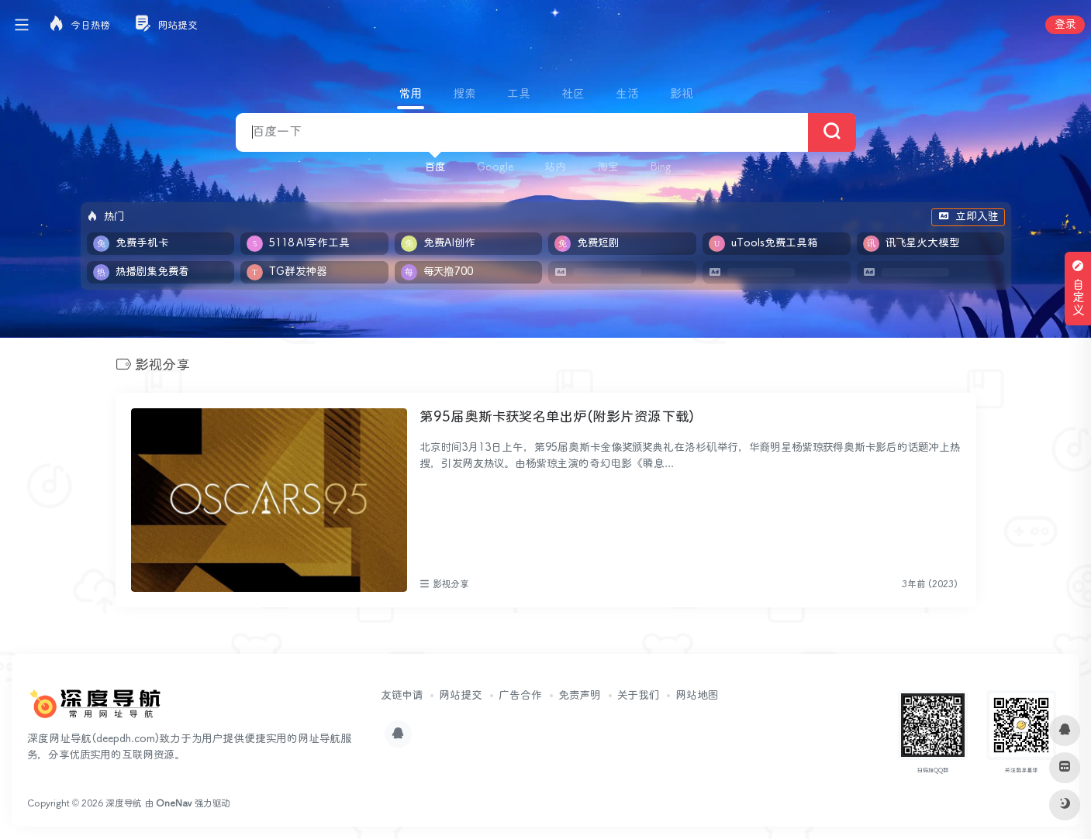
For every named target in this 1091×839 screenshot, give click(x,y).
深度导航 (123, 804)
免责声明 (579, 695)
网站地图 (696, 695)
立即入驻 (968, 217)
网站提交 (460, 695)
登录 (1065, 25)
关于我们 (638, 695)
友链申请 (402, 695)
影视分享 (451, 584)
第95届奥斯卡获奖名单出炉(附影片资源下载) (556, 417)
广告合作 (520, 695)
